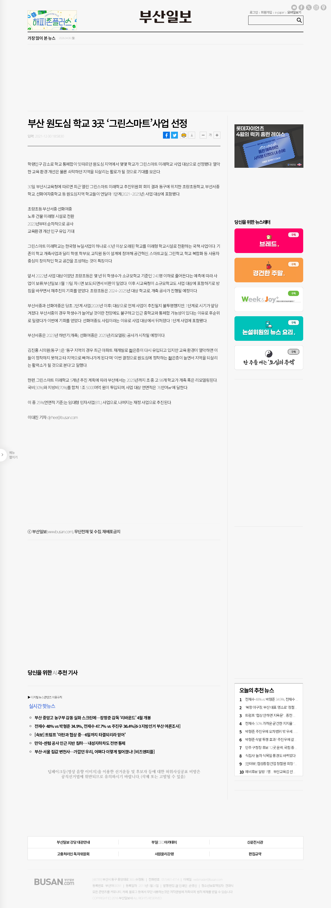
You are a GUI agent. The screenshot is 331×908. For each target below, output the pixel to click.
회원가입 (266, 12)
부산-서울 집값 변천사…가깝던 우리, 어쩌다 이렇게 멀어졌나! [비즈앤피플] (94, 751)
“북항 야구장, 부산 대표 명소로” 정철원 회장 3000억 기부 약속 (287, 707)
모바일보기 (294, 12)
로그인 (254, 12)
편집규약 (255, 854)
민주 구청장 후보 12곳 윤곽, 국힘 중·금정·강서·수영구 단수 (285, 747)
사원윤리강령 (164, 854)
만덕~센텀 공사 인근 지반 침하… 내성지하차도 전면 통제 (79, 743)
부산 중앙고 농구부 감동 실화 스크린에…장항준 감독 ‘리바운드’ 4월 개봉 (92, 717)
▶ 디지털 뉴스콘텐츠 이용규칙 (45, 697)
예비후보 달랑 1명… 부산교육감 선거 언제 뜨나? (278, 771)
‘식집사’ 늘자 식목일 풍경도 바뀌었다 (270, 755)
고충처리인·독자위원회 (73, 854)
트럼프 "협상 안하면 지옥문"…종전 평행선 (273, 715)
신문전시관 (255, 842)
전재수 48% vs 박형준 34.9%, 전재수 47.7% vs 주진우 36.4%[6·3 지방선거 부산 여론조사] (107, 726)
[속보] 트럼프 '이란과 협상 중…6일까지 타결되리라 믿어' (80, 734)
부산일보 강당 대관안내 (73, 842)
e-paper (280, 12)
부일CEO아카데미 (164, 842)
